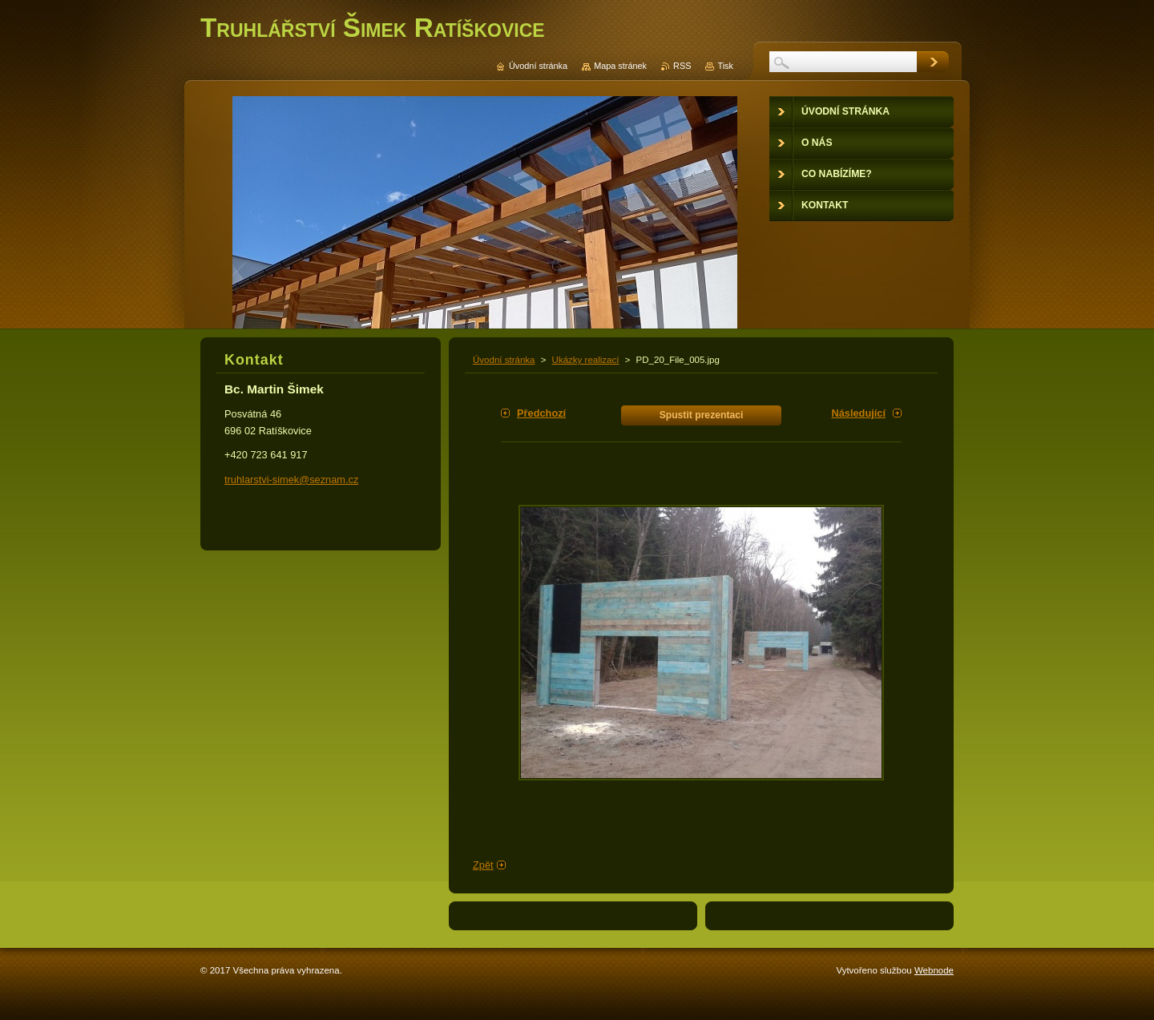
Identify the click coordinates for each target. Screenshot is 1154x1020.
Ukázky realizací (585, 360)
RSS (682, 66)
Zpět (483, 865)
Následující (858, 413)
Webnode (934, 970)
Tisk (725, 66)
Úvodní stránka (504, 360)
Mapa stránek (620, 66)
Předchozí (541, 413)
